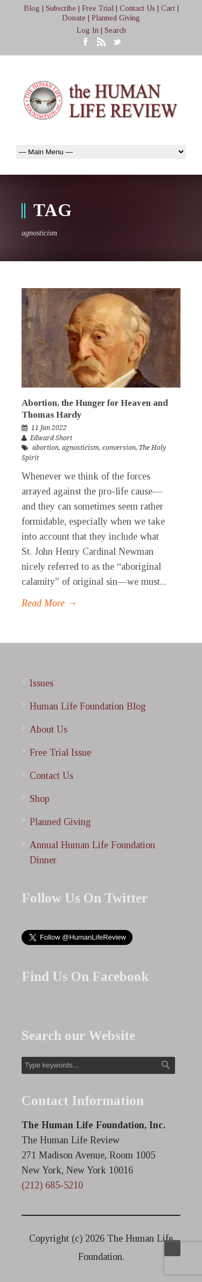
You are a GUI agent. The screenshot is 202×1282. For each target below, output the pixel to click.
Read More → (49, 603)
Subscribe (61, 8)
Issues (41, 683)
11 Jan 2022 (49, 428)
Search (115, 30)
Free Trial (98, 8)
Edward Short (51, 438)
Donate (74, 18)
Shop (40, 798)
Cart (168, 8)
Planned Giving (116, 18)
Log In (87, 30)
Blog (32, 8)
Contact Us (137, 8)
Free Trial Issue (60, 752)
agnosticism (80, 448)
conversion (119, 448)
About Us (48, 729)
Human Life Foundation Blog (88, 706)
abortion (45, 448)
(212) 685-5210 (52, 1185)
